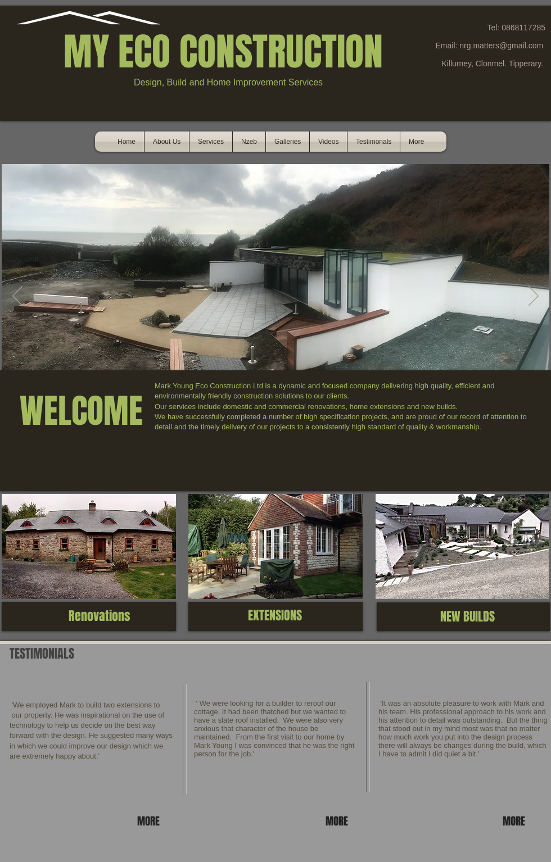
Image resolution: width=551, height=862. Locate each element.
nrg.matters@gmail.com (501, 45)
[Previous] (17, 296)
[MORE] (150, 821)
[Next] (534, 296)
